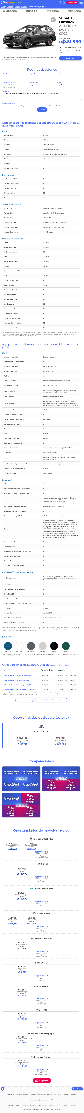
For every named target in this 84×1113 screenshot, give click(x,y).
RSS (52, 1100)
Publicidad (73, 1095)
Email (59, 74)
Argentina (11, 1105)
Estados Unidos (42, 1105)
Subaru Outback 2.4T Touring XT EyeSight (19, 690)
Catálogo (10, 7)
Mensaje (6, 91)
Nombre (5, 74)
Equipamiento (31, 11)
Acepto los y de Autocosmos (42, 106)
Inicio (3, 7)
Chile (17, 1105)
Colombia (25, 1105)
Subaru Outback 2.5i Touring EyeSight (17, 685)
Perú (58, 1105)
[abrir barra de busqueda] (60, 2)
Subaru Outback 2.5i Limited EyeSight (17, 675)
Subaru (17, 7)
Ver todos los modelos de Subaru (51, 700)
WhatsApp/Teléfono (9, 82)
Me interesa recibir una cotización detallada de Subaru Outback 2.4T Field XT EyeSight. (42, 95)
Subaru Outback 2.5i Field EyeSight (16, 680)
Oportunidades (53, 11)
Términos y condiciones (37, 1095)
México (52, 1105)
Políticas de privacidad (54, 1095)
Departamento (34, 82)
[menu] (81, 2)
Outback (24, 7)
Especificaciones (10, 11)
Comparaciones (74, 11)
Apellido (32, 74)
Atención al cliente (22, 1095)
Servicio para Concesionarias (39, 1100)
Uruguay (64, 1105)
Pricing (66, 1095)
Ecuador (32, 1105)
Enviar (42, 110)
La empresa (11, 1095)
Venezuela (73, 1105)
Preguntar (70, 58)
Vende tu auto (72, 2)
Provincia (60, 82)
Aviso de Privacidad (49, 106)
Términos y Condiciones (34, 106)
